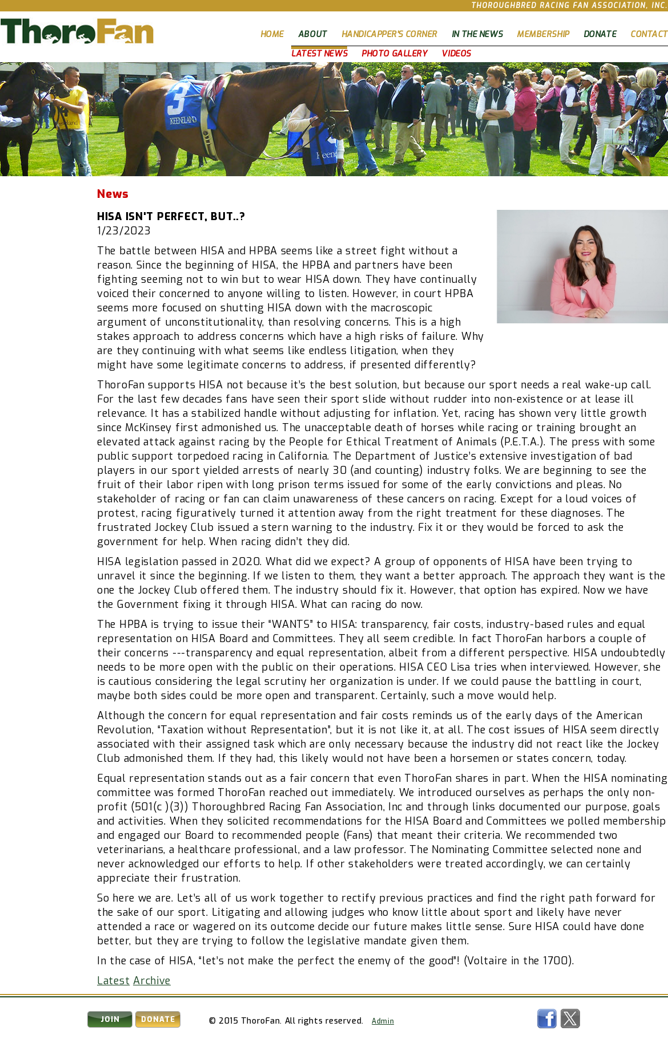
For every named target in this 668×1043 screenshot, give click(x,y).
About (312, 34)
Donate (600, 34)
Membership (543, 34)
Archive (152, 981)
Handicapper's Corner (389, 34)
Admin (383, 1021)
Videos (455, 53)
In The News (477, 34)
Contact (649, 34)
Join (110, 1019)
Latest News (319, 53)
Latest (113, 981)
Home (272, 34)
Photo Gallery (394, 53)
